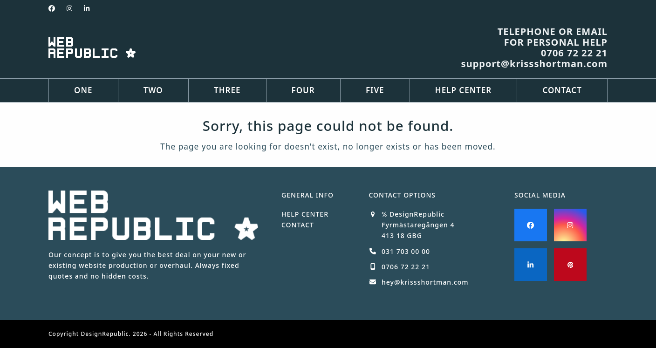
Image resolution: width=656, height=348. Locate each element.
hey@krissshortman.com (425, 282)
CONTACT (297, 224)
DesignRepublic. (106, 334)
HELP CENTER (304, 214)
